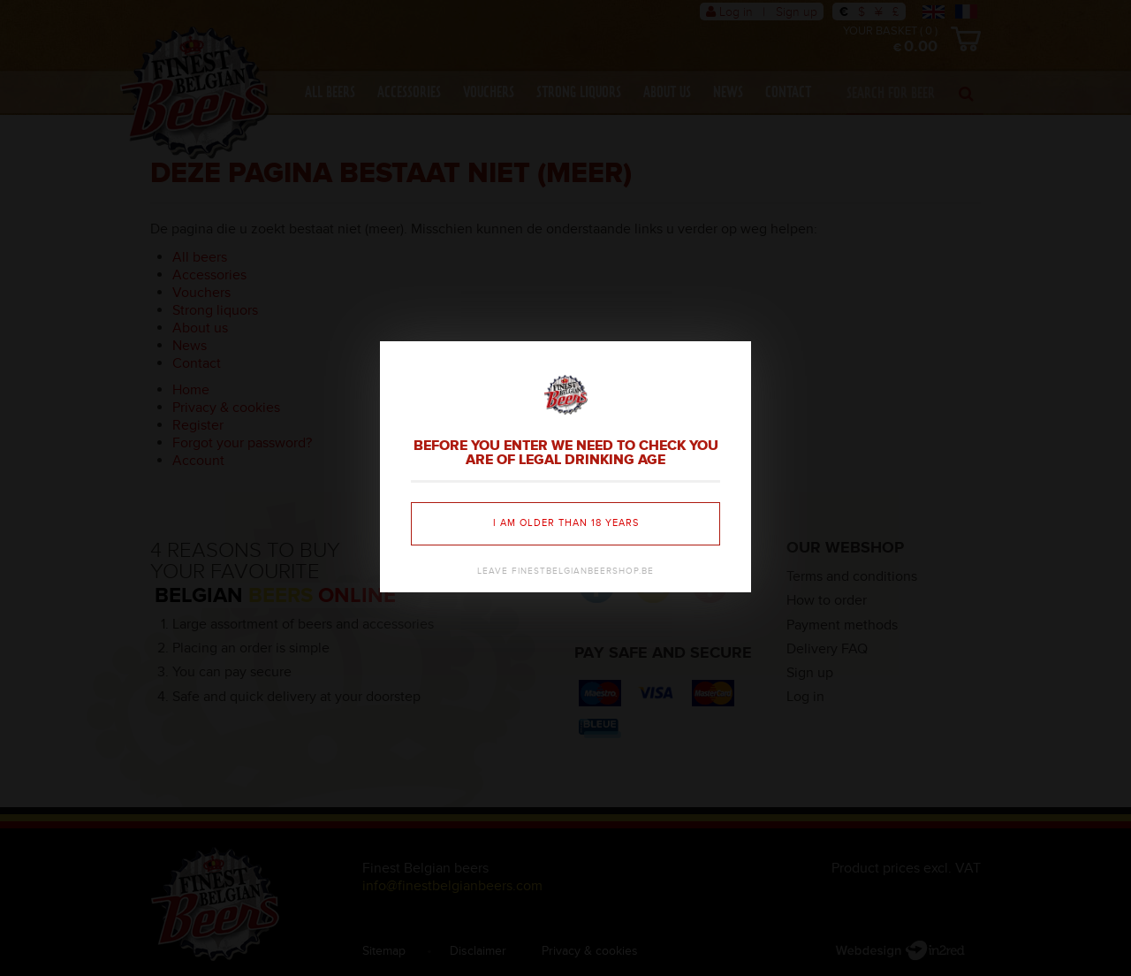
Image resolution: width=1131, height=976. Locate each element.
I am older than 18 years (566, 523)
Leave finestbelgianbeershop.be (565, 571)
